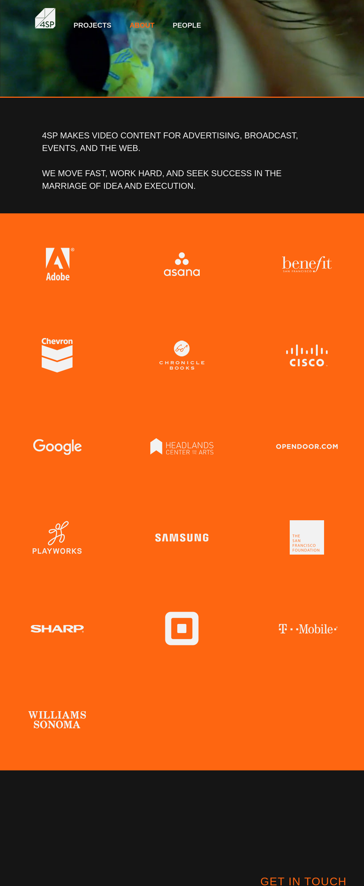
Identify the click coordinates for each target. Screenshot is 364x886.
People (187, 25)
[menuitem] (92, 22)
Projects (92, 25)
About (142, 25)
